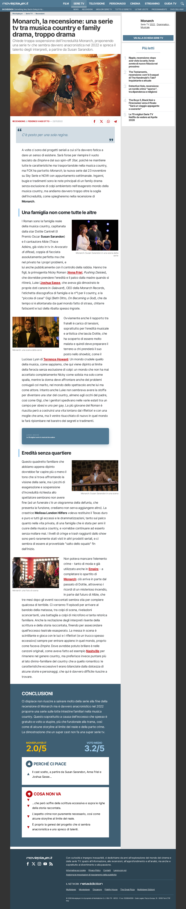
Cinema (135, 3)
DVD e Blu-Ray (177, 9)
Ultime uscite (141, 9)
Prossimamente (159, 9)
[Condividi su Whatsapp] (108, 121)
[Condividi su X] (101, 121)
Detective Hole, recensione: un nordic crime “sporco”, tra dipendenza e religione (144, 89)
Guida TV (170, 3)
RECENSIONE (18, 121)
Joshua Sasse (50, 283)
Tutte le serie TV (123, 9)
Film (66, 3)
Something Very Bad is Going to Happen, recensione (35, 9)
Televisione (97, 3)
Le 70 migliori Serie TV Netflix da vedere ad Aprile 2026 (144, 115)
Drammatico (163, 24)
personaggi (117, 3)
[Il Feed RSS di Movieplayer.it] (51, 864)
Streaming (152, 3)
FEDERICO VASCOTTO (39, 121)
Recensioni (87, 9)
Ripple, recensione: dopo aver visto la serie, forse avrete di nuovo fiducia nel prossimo (143, 62)
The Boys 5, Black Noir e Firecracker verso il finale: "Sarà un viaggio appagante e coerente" (144, 104)
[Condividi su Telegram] (115, 121)
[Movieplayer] (39, 857)
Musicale (145, 27)
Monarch (70, 579)
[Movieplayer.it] (15, 3)
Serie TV (79, 3)
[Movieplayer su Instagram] (39, 864)
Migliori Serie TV (104, 9)
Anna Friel (75, 272)
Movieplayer (17, 14)
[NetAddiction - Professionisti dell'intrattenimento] (91, 884)
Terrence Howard (55, 359)
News (76, 9)
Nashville (93, 651)
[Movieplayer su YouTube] (45, 864)
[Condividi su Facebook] (94, 121)
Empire (94, 569)
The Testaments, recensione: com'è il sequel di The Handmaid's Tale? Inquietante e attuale (144, 76)
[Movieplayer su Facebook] (28, 864)
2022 (152, 24)
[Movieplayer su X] (33, 864)
